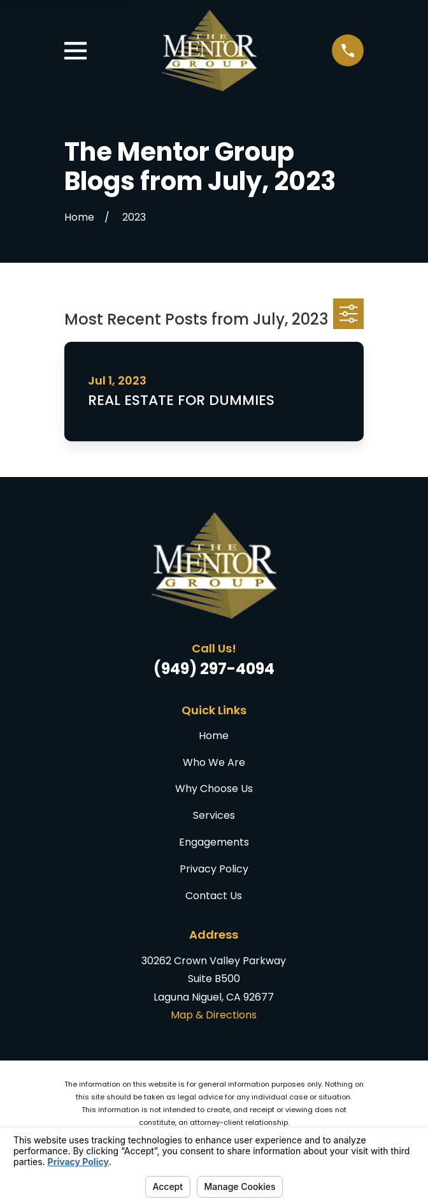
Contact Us (213, 895)
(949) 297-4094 (214, 668)
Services (214, 815)
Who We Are (214, 762)
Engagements (214, 842)
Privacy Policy (214, 869)
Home (214, 735)
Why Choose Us (214, 788)
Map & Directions (214, 1015)
